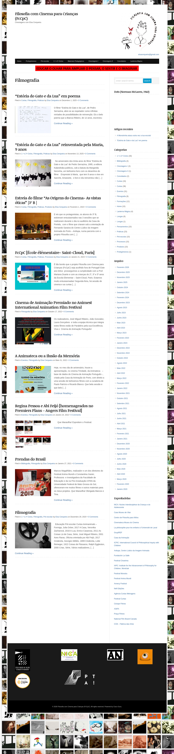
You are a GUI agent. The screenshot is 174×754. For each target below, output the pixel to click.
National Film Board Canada (125, 619)
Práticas (41, 100)
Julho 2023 (121, 313)
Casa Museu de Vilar (122, 512)
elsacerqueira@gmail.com (148, 54)
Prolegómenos (31, 61)
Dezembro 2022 (123, 348)
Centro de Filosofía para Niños (126, 518)
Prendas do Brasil (30, 459)
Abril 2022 (121, 373)
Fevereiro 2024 (123, 297)
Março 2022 (121, 378)
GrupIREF (118, 533)
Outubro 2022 (122, 358)
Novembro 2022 (123, 353)
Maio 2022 (121, 368)
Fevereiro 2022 (123, 383)
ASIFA (116, 609)
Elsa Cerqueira (53, 100)
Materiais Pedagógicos (76, 61)
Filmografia (32, 100)
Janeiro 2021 (122, 439)
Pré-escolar (45, 61)
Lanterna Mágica (136, 61)
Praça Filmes (119, 614)
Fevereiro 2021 (123, 434)
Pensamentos (122, 227)
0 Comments (83, 100)
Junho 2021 (121, 418)
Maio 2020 (121, 469)
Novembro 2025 (123, 277)
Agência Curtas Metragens (124, 594)
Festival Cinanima (121, 561)
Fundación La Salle (122, 556)
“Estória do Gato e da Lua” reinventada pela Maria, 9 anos (59, 147)
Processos (49, 257)
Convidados (121, 61)
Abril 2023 (121, 328)
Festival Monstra (120, 574)
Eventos (24, 360)
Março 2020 (121, 479)
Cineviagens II (108, 61)
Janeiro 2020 (122, 489)
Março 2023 (121, 333)
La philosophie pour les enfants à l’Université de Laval (135, 528)
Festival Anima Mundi (122, 578)
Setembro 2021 (123, 403)
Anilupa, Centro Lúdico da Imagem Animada (131, 551)
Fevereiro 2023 (123, 338)
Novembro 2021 (123, 393)
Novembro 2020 (123, 449)
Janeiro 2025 (122, 282)
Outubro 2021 (122, 398)
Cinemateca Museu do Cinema (126, 522)
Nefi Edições (119, 589)
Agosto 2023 (122, 308)
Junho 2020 (121, 464)
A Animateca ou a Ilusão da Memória (47, 355)
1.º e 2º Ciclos (58, 61)
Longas (120, 216)
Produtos (48, 207)
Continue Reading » (63, 123)
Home (19, 61)
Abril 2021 (121, 424)
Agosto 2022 (122, 363)
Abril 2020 (121, 474)
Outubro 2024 (122, 287)
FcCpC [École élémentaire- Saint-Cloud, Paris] (54, 252)
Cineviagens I (93, 61)
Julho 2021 (121, 414)
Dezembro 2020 (123, 444)
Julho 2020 (121, 459)
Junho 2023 (121, 318)
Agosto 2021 (122, 408)
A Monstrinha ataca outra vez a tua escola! (134, 135)
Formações (121, 201)
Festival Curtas (120, 599)
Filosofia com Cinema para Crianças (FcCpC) (46, 16)
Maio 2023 (121, 323)
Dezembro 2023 (123, 303)
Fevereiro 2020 (123, 484)
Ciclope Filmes (120, 604)
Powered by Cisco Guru (112, 706)
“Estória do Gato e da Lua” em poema (47, 96)
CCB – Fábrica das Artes (124, 624)
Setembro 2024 (123, 293)
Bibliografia (25, 463)
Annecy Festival (120, 584)
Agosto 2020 (122, 454)
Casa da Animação (121, 538)
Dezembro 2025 (123, 272)
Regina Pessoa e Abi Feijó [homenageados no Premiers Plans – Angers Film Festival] (54, 408)
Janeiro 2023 (122, 343)
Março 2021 (121, 429)
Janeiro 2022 (122, 388)
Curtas (24, 100)
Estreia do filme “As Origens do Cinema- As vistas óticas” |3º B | (58, 200)
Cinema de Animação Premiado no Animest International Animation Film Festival (53, 305)
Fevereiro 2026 (123, 267)
